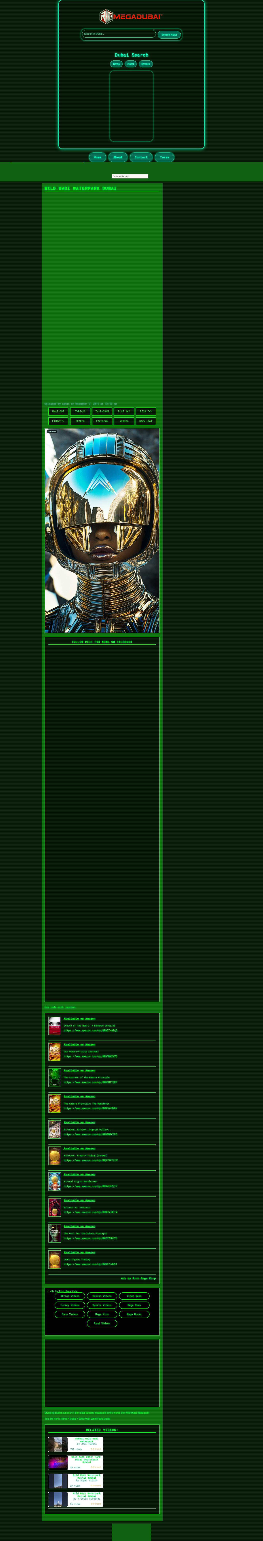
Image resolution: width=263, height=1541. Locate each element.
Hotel (130, 63)
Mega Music (134, 1314)
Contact (141, 157)
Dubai (73, 1418)
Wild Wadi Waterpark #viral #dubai (87, 1476)
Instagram (102, 411)
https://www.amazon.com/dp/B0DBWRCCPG (90, 1134)
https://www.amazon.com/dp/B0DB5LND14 (90, 1212)
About (118, 157)
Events (146, 63)
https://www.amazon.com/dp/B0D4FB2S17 (90, 1186)
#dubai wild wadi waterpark (86, 1440)
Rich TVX (146, 411)
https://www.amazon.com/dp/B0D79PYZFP (91, 1160)
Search (80, 421)
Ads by (127, 1278)
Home (97, 157)
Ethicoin (58, 421)
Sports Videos (102, 1305)
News (116, 63)
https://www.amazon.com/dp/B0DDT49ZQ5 (90, 1030)
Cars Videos (70, 1314)
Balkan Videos (102, 1296)
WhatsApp (58, 411)
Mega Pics (102, 1314)
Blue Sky (124, 411)
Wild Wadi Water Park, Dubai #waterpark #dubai (86, 1459)
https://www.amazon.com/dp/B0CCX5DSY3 (90, 1238)
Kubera (124, 421)
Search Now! (169, 34)
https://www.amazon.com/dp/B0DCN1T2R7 (90, 1082)
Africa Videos (69, 1296)
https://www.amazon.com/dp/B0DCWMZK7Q (90, 1056)
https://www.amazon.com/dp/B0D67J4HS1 (90, 1264)
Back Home (146, 421)
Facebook (102, 421)
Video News (134, 1296)
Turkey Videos (69, 1305)
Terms (164, 157)
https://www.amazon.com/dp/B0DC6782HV (90, 1108)
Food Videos (102, 1323)
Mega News (134, 1305)
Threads (80, 411)
